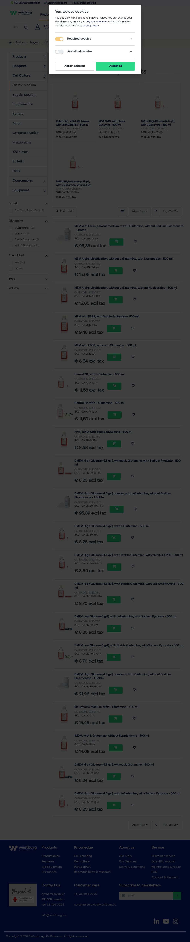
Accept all (115, 66)
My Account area (97, 22)
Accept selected (74, 66)
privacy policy (91, 26)
